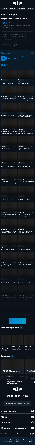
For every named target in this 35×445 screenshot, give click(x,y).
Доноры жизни (5, 148)
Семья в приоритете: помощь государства (24, 215)
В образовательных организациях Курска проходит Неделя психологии (24, 250)
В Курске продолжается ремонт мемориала (25, 265)
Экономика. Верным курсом (5, 347)
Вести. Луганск (28, 346)
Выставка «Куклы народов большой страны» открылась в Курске (8, 299)
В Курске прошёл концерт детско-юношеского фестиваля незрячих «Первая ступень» (25, 84)
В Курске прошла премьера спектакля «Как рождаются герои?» (9, 249)
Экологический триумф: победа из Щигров (25, 231)
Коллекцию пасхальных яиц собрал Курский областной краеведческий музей (26, 283)
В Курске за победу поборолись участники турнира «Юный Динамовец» (24, 150)
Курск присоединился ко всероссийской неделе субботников (25, 166)
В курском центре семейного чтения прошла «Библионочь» (9, 166)
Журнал (17, 422)
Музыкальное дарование (25, 314)
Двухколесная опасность (8, 115)
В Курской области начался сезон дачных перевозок (26, 182)
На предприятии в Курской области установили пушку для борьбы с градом (9, 133)
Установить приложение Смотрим (17, 403)
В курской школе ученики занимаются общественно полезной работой (25, 100)
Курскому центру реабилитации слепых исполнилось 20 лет (24, 199)
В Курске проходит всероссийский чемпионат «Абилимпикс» (9, 282)
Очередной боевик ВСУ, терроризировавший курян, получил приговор (25, 116)
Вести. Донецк (16, 346)
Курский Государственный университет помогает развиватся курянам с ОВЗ (8, 216)
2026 (7, 65)
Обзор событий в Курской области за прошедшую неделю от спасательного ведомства (8, 233)
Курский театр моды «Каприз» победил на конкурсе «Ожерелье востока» (7, 266)
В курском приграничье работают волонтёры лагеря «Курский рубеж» (8, 83)
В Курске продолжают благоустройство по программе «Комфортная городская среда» (8, 200)
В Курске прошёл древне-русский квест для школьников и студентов (25, 299)
